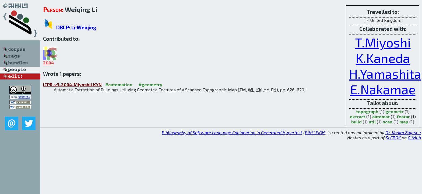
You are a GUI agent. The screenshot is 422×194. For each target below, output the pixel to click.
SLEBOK (393, 137)
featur (403, 116)
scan (387, 121)
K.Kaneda (383, 58)
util (372, 121)
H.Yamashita (385, 73)
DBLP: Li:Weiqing (76, 27)
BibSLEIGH (315, 132)
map (403, 121)
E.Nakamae (383, 89)
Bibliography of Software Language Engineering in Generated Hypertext (232, 132)
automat (381, 116)
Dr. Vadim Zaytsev (403, 132)
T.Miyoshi (383, 42)
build (356, 121)
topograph (367, 111)
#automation (118, 84)
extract (357, 116)
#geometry (150, 84)
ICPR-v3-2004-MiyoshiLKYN (72, 84)
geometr (394, 111)
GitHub (414, 137)
